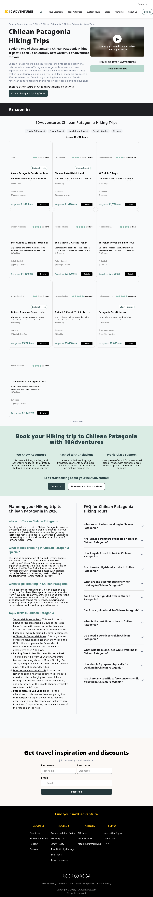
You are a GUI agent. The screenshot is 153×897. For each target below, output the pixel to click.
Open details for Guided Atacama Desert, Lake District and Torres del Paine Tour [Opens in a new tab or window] (30, 314)
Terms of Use (66, 883)
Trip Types (56, 854)
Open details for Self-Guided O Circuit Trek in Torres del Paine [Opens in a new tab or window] (73, 244)
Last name (83, 765)
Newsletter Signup (113, 833)
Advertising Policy (85, 883)
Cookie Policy (104, 883)
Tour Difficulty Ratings (62, 849)
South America (24, 24)
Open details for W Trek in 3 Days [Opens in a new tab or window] (117, 175)
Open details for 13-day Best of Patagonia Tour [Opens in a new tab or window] (30, 383)
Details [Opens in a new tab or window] (43, 204)
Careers (34, 849)
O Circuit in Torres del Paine (29, 636)
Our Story (35, 833)
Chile (37, 24)
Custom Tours (93, 11)
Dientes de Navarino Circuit (29, 670)
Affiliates (82, 833)
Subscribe (76, 791)
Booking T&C (58, 838)
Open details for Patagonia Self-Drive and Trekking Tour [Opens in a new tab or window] (117, 314)
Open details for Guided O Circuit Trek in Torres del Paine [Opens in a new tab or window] (73, 314)
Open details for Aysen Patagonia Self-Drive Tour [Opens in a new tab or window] (30, 175)
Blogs (107, 11)
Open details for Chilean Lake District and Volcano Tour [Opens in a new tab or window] (73, 175)
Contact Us (109, 838)
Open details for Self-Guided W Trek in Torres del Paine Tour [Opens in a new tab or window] (30, 244)
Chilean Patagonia (52, 24)
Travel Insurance (59, 860)
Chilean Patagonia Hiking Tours (79, 24)
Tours (11, 24)
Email (44, 777)
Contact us (143, 4)
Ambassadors (85, 838)
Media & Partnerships (89, 843)
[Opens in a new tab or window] (65, 876)
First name (47, 765)
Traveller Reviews (39, 838)
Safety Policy (57, 843)
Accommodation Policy (63, 833)
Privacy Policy (49, 883)
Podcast (34, 843)
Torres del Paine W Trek (27, 619)
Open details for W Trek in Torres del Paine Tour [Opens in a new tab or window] (117, 244)
